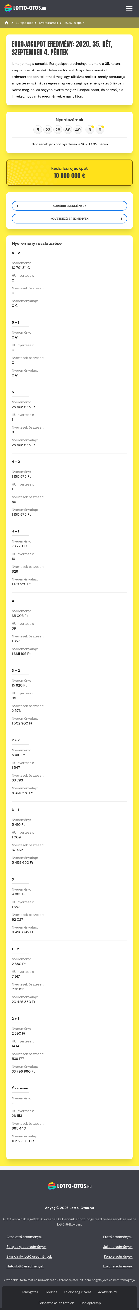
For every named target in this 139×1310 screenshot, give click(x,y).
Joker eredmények (117, 1246)
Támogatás (30, 1292)
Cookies (51, 1292)
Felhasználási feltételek (56, 1303)
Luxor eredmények (117, 1266)
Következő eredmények (69, 219)
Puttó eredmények (117, 1236)
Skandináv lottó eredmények (29, 1256)
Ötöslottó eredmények (25, 1236)
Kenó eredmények (118, 1256)
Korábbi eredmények (69, 206)
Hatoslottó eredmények (25, 1266)
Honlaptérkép (91, 1303)
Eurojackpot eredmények (26, 1246)
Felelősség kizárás (77, 1292)
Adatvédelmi (107, 1292)
